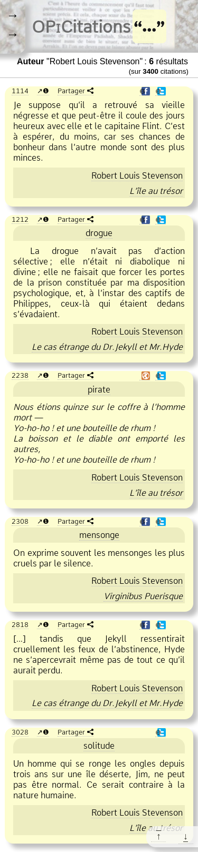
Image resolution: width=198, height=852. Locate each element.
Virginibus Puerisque (143, 596)
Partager (71, 90)
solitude (99, 745)
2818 (20, 624)
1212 (20, 219)
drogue (99, 233)
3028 (20, 732)
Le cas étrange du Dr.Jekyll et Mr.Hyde (107, 346)
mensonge (99, 535)
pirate (99, 389)
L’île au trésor (156, 190)
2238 (20, 375)
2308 (20, 521)
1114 (20, 90)
